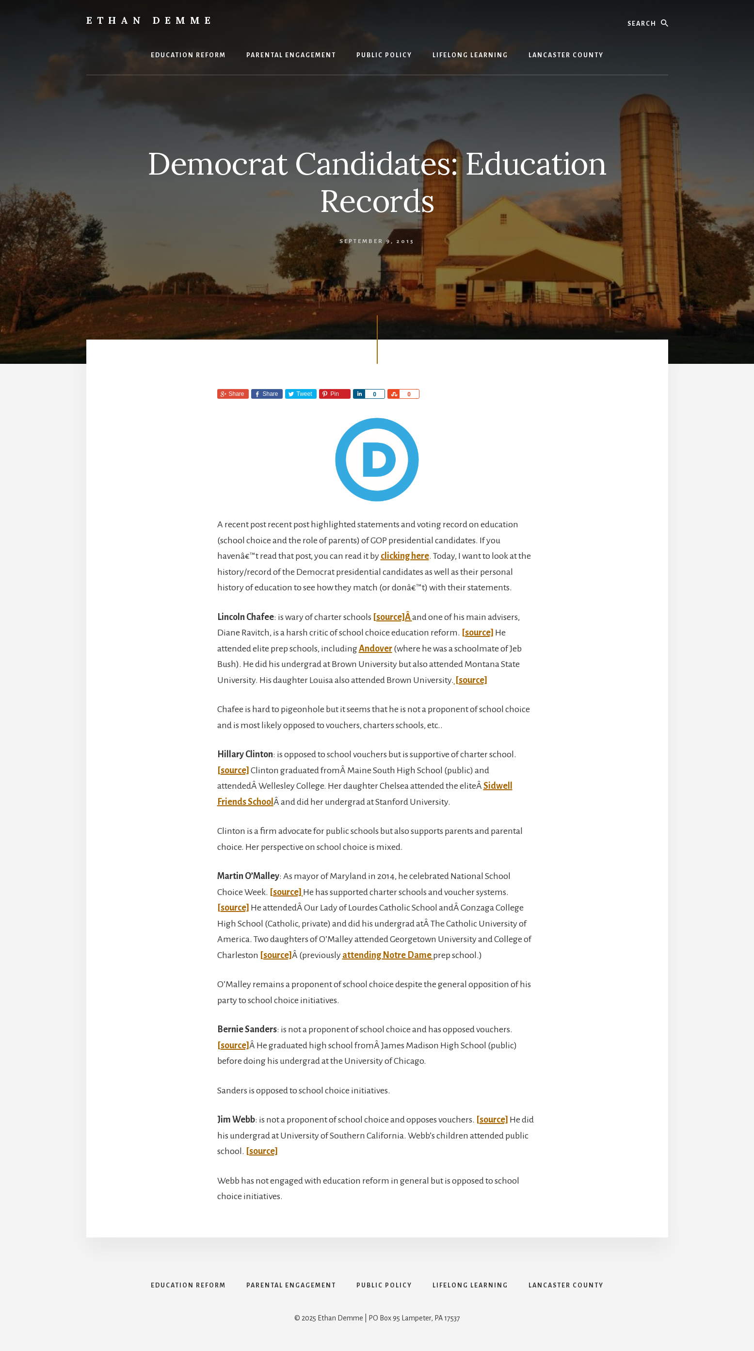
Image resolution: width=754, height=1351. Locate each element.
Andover (375, 648)
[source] (478, 632)
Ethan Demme (150, 20)
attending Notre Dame (387, 955)
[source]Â (392, 617)
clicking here (405, 556)
